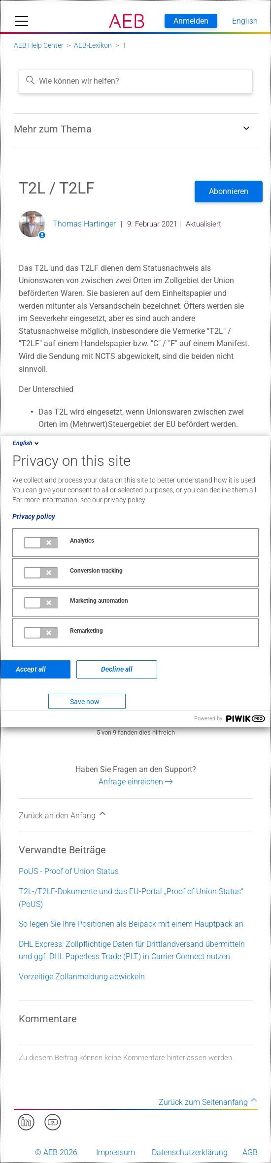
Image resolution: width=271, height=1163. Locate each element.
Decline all (117, 669)
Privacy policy (33, 516)
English (26, 443)
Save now (85, 702)
